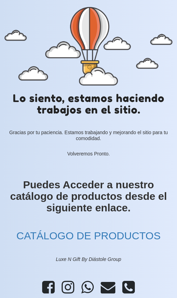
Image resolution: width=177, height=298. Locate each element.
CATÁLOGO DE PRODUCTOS (88, 235)
